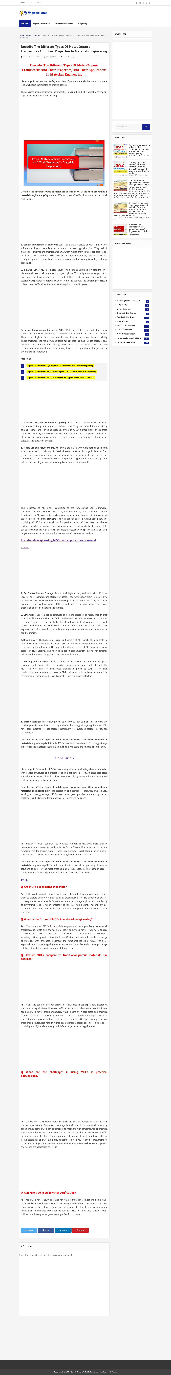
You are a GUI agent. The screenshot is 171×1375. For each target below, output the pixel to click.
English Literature (41, 23)
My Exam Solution (75, 1372)
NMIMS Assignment (126, 334)
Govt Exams (122, 321)
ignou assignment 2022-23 (129, 338)
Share (46, 1230)
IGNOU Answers (124, 330)
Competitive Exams (126, 313)
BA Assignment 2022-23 (128, 300)
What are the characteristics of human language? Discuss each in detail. (139, 228)
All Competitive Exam (64, 23)
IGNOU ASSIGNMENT (127, 325)
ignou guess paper (126, 342)
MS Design (113, 1372)
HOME (23, 2)
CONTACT (39, 2)
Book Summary (124, 309)
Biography (82, 23)
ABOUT (30, 2)
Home (24, 23)
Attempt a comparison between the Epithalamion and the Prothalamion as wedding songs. (139, 149)
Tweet (29, 1230)
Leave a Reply (68, 57)
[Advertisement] (64, 118)
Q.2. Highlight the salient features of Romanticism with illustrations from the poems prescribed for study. (139, 167)
